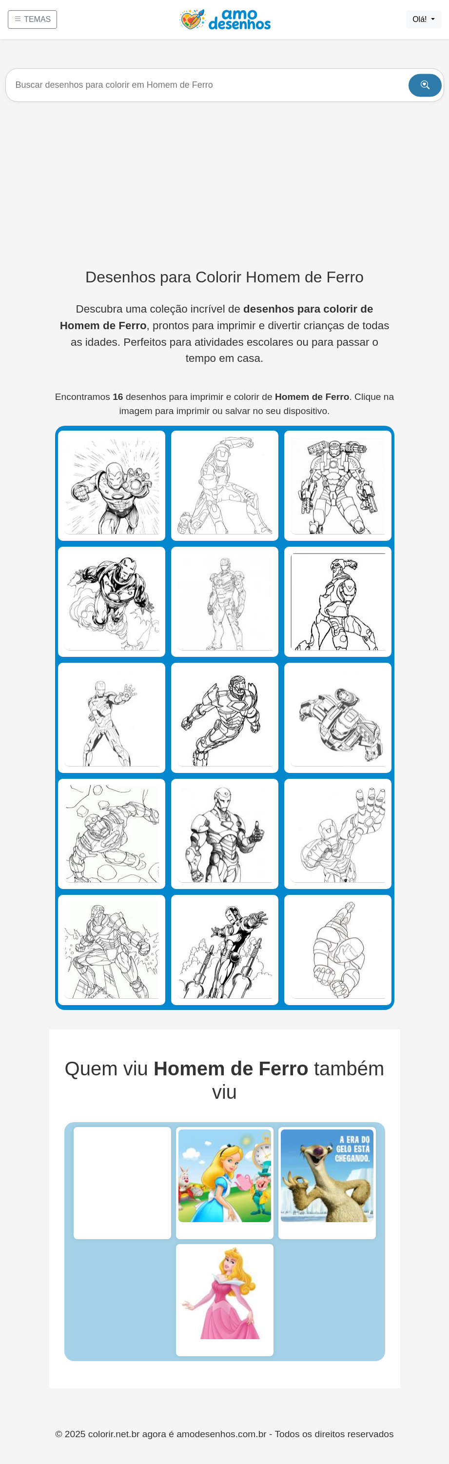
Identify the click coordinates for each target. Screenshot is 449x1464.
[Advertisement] (224, 185)
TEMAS (32, 19)
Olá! (420, 19)
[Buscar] (224, 85)
